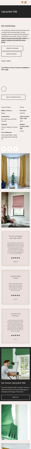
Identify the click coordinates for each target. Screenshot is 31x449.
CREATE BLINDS (11, 54)
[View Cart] (25, 2)
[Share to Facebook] (3, 149)
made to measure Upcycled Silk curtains (14, 38)
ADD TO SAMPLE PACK (13, 97)
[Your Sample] (21, 3)
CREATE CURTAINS (12, 48)
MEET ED (15, 397)
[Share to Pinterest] (9, 149)
